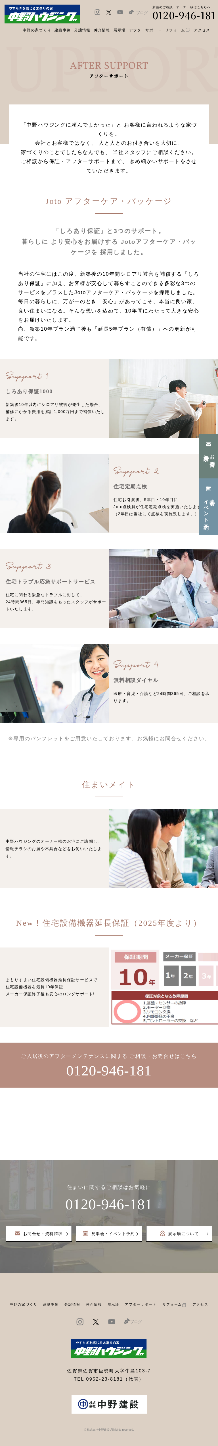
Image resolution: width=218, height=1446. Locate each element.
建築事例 (62, 30)
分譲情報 (72, 1304)
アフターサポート (140, 1304)
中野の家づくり (23, 1304)
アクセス (200, 1304)
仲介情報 (94, 1304)
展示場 (114, 1304)
